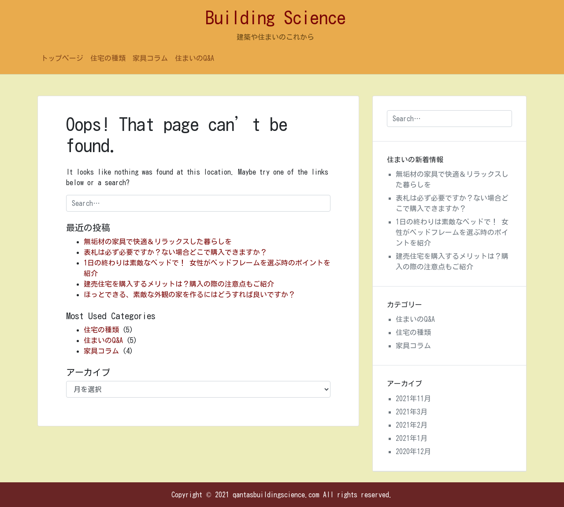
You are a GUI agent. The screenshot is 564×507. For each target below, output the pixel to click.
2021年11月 (413, 398)
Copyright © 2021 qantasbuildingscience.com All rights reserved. (281, 494)
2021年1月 (411, 438)
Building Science (275, 17)
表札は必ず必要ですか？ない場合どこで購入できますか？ (175, 252)
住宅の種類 (108, 58)
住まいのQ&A (194, 58)
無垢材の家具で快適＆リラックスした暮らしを (158, 241)
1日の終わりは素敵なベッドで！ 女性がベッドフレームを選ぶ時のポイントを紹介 (452, 232)
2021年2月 (411, 425)
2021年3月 (411, 411)
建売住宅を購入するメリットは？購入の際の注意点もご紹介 (179, 283)
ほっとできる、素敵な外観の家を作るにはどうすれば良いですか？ (189, 294)
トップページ (62, 58)
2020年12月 (413, 451)
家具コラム (150, 58)
